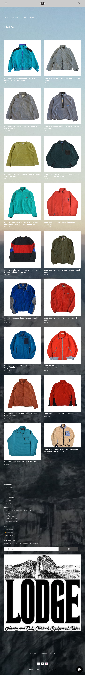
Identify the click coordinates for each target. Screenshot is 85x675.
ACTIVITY (9, 503)
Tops (24, 17)
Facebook (9, 532)
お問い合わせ (10, 516)
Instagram (9, 529)
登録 (69, 549)
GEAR (8, 500)
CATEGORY (15, 17)
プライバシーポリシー (13, 519)
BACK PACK (10, 494)
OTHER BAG (11, 497)
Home (6, 17)
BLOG (8, 513)
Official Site (10, 535)
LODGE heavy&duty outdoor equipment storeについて (24, 510)
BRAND (9, 488)
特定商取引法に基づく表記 (14, 522)
